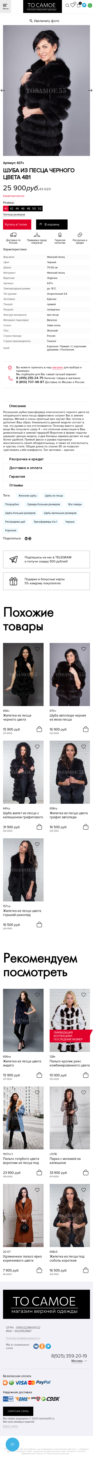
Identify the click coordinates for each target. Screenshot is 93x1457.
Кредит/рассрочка (13, 196)
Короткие (10, 530)
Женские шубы (28, 495)
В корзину (52, 224)
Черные (69, 521)
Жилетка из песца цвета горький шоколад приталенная (22, 913)
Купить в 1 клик (16, 224)
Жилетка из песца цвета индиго (22, 1063)
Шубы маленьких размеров (60, 513)
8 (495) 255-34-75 (29, 378)
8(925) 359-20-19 (69, 1356)
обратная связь (18, 1411)
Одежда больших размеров (43, 504)
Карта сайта (10, 1426)
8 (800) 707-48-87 (30, 382)
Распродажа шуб (15, 521)
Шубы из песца (54, 495)
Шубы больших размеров (20, 513)
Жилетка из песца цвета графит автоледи (69, 815)
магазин (57, 367)
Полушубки (12, 504)
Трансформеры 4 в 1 (45, 521)
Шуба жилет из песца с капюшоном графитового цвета (23, 815)
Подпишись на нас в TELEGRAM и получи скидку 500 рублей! (48, 559)
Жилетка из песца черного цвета (17, 718)
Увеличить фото (46, 21)
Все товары (75, 504)
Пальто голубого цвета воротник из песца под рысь (21, 1161)
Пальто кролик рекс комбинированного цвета (70, 1063)
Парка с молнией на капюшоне (65, 1161)
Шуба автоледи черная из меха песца (68, 718)
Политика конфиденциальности (23, 1338)
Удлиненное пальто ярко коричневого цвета (22, 1259)
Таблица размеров (14, 214)
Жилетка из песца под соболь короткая (67, 1259)
